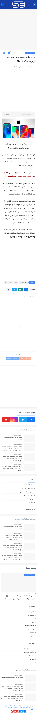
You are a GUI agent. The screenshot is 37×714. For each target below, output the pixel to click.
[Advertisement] (18, 29)
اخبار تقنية (31, 611)
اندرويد (32, 618)
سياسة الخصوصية (28, 655)
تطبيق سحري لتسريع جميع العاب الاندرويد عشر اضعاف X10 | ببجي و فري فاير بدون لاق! (12, 459)
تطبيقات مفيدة (29, 625)
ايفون (32, 622)
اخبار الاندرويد (30, 53)
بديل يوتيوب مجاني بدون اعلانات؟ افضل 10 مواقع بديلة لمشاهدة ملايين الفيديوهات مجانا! (13, 537)
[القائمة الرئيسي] (34, 4)
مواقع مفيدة (29, 509)
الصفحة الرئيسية (29, 648)
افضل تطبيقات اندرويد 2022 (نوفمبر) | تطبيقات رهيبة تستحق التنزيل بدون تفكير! (19, 597)
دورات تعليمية (30, 629)
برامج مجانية (29, 499)
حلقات (31, 505)
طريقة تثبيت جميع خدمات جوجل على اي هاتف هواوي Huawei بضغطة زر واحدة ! (12, 469)
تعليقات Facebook (12, 358)
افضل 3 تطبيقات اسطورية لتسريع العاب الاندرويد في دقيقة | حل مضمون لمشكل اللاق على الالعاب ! (12, 448)
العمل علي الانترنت (27, 495)
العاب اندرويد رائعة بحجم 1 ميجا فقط (13, 438)
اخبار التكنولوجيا (28, 485)
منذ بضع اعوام (17, 435)
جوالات (31, 502)
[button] (26, 289)
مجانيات (31, 636)
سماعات (31, 632)
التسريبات (31, 615)
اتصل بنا (32, 662)
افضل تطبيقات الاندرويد (26, 492)
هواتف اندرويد (8, 282)
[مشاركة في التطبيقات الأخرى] (8, 289)
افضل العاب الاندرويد (27, 488)
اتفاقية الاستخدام (29, 652)
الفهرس (32, 659)
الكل (16, 282)
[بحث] (2, 4)
